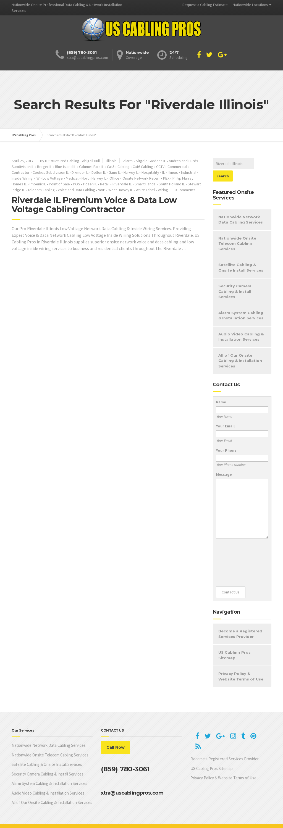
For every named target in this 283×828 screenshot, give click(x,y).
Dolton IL (98, 172)
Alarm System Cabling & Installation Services (240, 303)
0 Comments (185, 189)
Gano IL (114, 172)
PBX (166, 178)
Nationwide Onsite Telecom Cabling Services (237, 231)
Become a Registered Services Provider (240, 621)
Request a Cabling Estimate (205, 4)
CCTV (160, 166)
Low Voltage (53, 178)
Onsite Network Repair (141, 178)
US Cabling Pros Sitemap (234, 643)
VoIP (101, 189)
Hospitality (150, 172)
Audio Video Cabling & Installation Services (241, 324)
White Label (145, 189)
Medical (72, 178)
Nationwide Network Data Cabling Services (240, 207)
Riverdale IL (122, 184)
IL (163, 172)
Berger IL (44, 166)
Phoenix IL (38, 184)
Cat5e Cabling (118, 166)
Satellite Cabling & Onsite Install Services (240, 255)
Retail (104, 184)
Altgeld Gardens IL (151, 160)
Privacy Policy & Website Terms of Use (240, 664)
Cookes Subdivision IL (51, 172)
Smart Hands (145, 184)
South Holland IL (172, 184)
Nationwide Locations (250, 4)
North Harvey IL (94, 178)
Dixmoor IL (80, 172)
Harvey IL (131, 172)
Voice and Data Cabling (76, 189)
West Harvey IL (120, 189)
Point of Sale (59, 184)
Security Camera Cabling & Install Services (234, 278)
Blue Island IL (65, 166)
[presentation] (238, 550)
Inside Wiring (22, 178)
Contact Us (231, 579)
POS (76, 184)
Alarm (128, 160)
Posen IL (90, 184)
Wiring (163, 189)
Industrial (188, 172)
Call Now (115, 734)
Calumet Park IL (91, 166)
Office (114, 178)
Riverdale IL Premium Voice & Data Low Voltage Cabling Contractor (94, 204)
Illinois (111, 160)
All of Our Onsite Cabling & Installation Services (240, 348)
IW (38, 178)
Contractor (21, 172)
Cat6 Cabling (143, 166)
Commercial (177, 166)
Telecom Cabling (41, 189)
